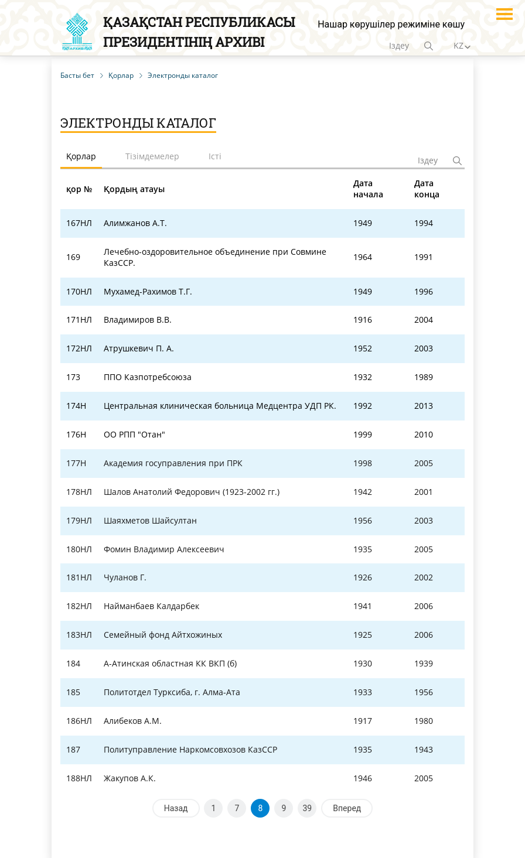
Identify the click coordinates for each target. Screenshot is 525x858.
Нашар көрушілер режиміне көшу (391, 24)
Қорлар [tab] (81, 156)
